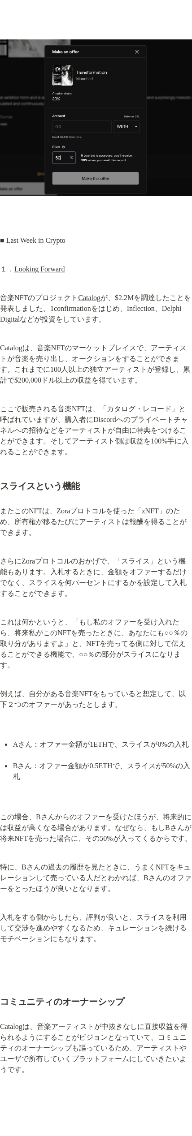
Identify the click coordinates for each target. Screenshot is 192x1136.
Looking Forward (39, 269)
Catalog (89, 297)
